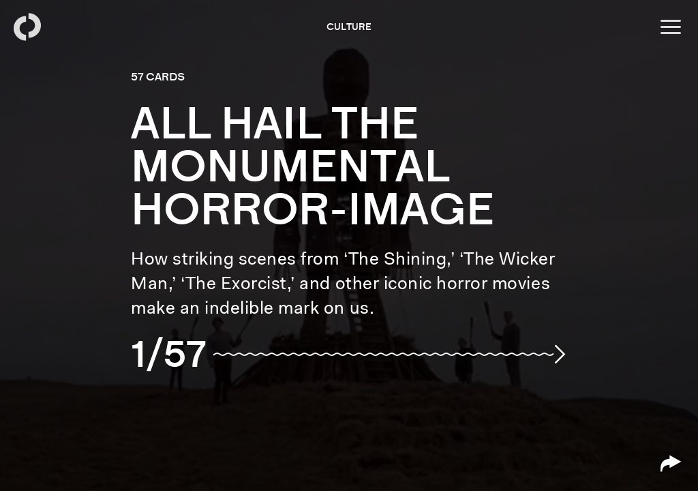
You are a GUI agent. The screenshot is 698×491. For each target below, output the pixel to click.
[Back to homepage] (27, 27)
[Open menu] (670, 27)
